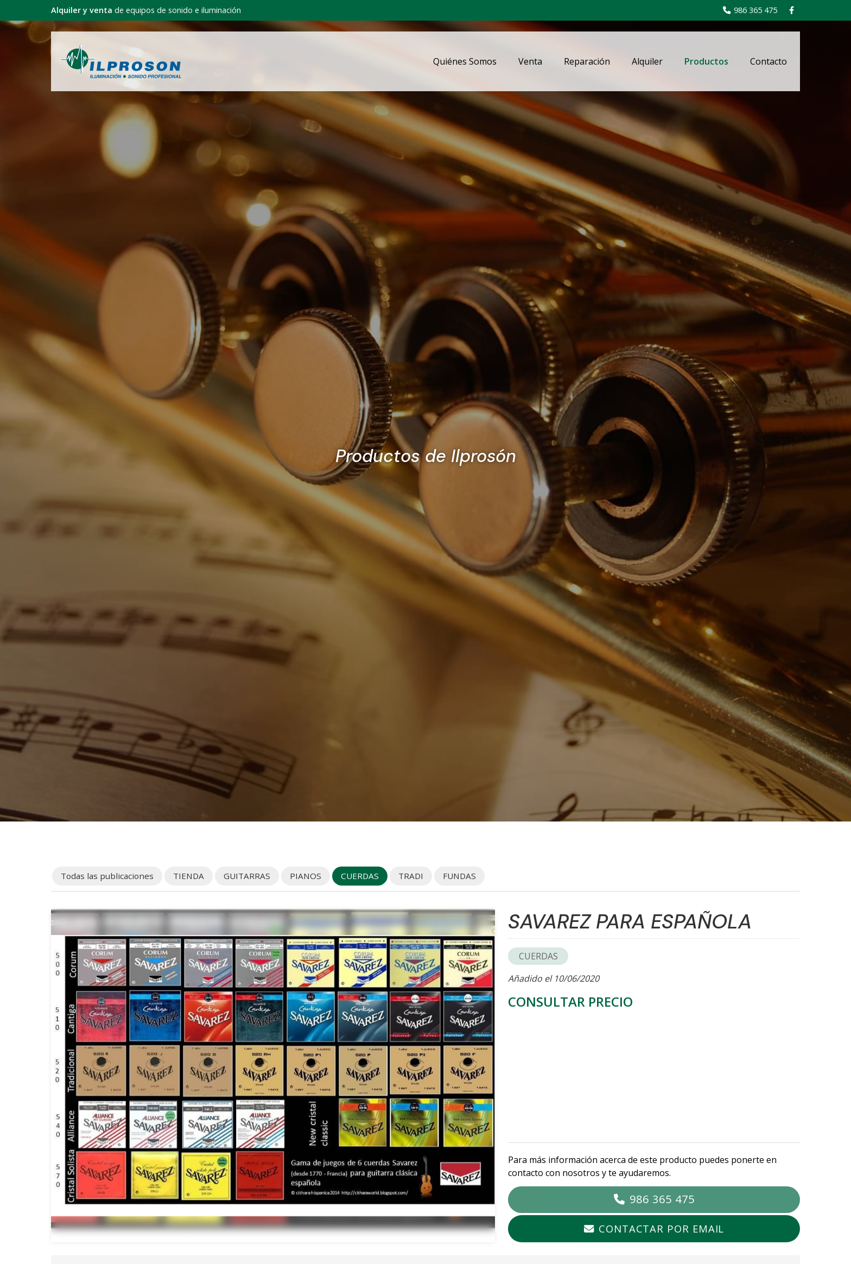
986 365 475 (662, 1199)
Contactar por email (661, 1228)
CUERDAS (538, 956)
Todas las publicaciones (107, 875)
